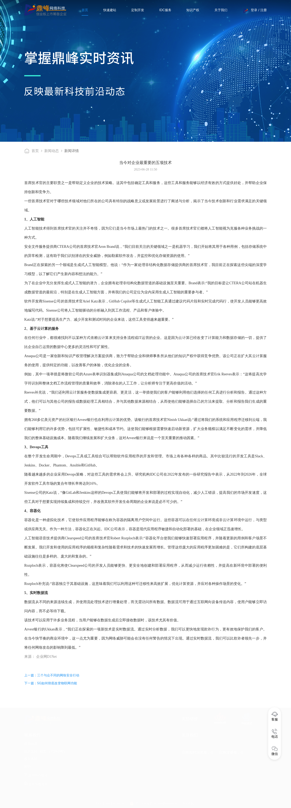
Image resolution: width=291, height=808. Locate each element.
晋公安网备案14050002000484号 (156, 803)
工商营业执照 (187, 803)
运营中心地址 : (36, 775)
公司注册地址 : (37, 784)
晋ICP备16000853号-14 (110, 803)
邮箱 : (28, 766)
